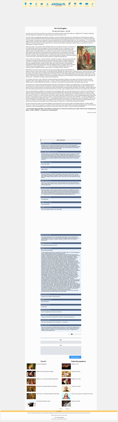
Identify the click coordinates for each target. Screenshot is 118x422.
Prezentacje (60, 414)
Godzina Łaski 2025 (76, 402)
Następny (68, 410)
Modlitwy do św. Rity (76, 380)
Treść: (61, 345)
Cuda (85, 414)
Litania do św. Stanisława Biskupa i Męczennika (46, 387)
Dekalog (77, 414)
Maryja (67, 414)
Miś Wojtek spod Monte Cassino (43, 402)
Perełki (83, 414)
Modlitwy (29, 414)
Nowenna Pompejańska (41, 365)
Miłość (40, 414)
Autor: (61, 339)
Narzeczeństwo (56, 414)
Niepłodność (51, 414)
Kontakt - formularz (61, 416)
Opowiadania (36, 414)
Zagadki (32, 414)
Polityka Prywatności (54, 416)
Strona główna (59, 412)
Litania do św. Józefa (76, 387)
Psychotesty (88, 414)
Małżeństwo (47, 414)
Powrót (61, 410)
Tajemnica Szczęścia (76, 372)
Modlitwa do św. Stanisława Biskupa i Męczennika (47, 380)
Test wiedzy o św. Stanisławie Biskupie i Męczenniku (47, 395)
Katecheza (64, 414)
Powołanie (42, 414)
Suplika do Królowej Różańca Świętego (44, 372)
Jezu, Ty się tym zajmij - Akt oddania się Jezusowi (82, 395)
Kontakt (66, 416)
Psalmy (80, 414)
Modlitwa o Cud (75, 365)
